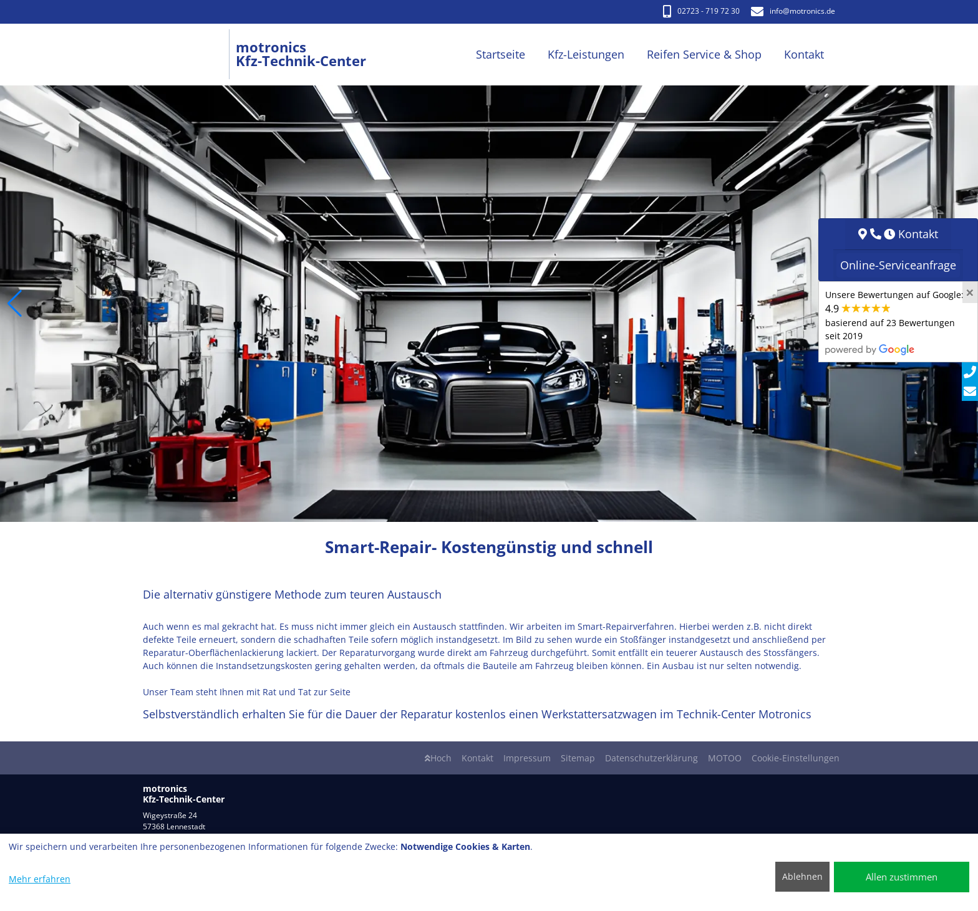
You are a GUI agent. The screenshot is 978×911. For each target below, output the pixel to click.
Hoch (438, 758)
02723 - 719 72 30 (701, 11)
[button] (14, 303)
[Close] (969, 292)
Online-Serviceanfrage (898, 265)
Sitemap (578, 758)
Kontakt (477, 758)
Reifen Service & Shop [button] (704, 54)
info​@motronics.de (793, 11)
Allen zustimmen (901, 876)
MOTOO (725, 758)
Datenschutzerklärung (651, 758)
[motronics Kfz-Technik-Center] (189, 54)
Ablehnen (802, 876)
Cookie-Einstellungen (796, 758)
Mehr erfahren (39, 879)
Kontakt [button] (804, 54)
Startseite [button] (500, 54)
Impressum (527, 758)
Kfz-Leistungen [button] (586, 54)
